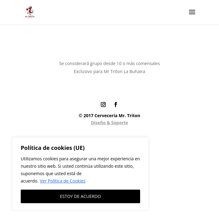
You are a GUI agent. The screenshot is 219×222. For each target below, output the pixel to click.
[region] (80, 174)
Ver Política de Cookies (62, 181)
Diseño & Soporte (109, 122)
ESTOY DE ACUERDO (80, 196)
